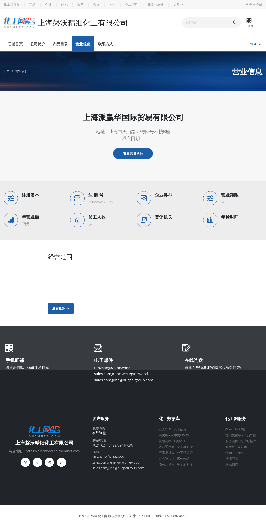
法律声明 (231, 459)
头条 (80, 4)
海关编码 (165, 435)
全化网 (242, 447)
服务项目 (231, 441)
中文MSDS (181, 435)
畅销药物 (165, 441)
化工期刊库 (185, 447)
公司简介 (37, 44)
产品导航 (250, 435)
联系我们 (231, 464)
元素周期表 (167, 453)
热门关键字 (233, 435)
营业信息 (82, 44)
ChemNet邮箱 (235, 429)
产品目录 (60, 44)
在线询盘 (194, 360)
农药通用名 (167, 447)
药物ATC (180, 441)
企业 (48, 4)
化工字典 (131, 4)
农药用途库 (167, 464)
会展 (96, 4)
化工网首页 (11, 4)
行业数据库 (248, 441)
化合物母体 (167, 459)
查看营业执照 (133, 153)
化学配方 (180, 429)
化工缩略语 (185, 453)
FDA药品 (183, 459)
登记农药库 (185, 464)
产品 (32, 4)
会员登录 (253, 4)
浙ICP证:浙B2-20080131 (138, 516)
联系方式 (105, 44)
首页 (6, 71)
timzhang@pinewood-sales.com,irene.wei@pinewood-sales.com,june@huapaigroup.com (123, 373)
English (254, 44)
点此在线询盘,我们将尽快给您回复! (213, 367)
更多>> (178, 4)
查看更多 (60, 308)
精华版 (230, 447)
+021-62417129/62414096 (112, 445)
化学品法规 (155, 4)
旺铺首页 (15, 44)
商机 (64, 4)
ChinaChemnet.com (239, 453)
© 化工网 (100, 516)
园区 (112, 4)
